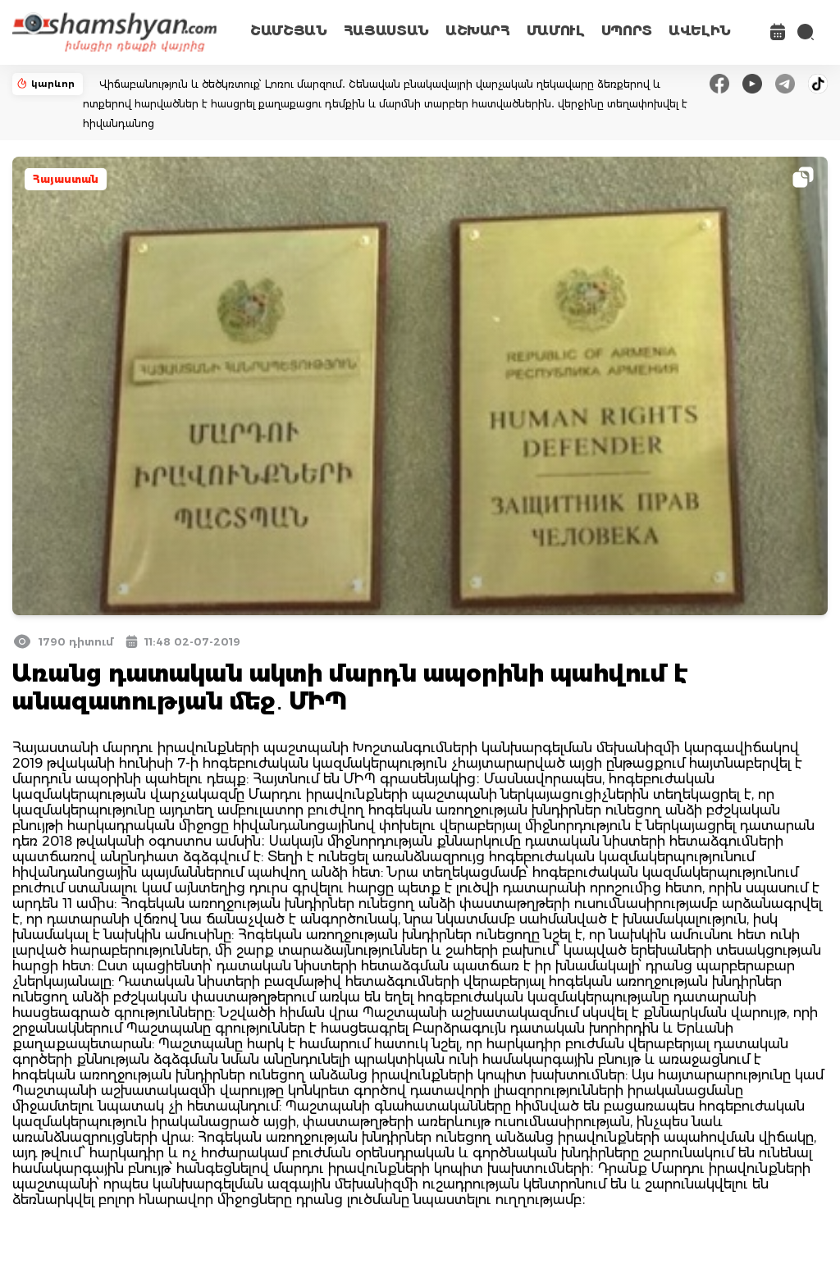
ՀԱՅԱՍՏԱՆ (386, 31)
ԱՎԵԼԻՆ (700, 31)
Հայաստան (65, 179)
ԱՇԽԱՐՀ (477, 31)
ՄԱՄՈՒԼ (556, 31)
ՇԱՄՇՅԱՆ (288, 31)
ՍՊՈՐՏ (626, 31)
